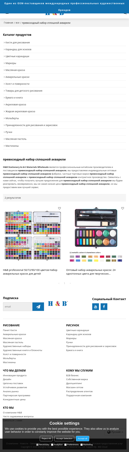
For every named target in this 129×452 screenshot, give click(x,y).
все (17, 22)
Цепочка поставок (13, 383)
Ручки (69, 342)
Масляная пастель (13, 342)
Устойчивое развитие (15, 387)
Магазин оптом (74, 387)
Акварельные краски (14, 334)
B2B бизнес (72, 375)
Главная (8, 22)
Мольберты (9, 358)
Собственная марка (77, 379)
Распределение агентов (79, 391)
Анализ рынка (11, 391)
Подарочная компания (78, 395)
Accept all (82, 438)
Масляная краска (12, 338)
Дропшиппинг (74, 383)
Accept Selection (64, 438)
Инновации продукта (15, 375)
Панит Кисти (10, 330)
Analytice (57, 444)
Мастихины (9, 362)
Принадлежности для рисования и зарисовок (91, 346)
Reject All (46, 438)
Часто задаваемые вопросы (18, 416)
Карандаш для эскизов (78, 334)
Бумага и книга (74, 350)
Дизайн (7, 379)
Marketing (86, 444)
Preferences (71, 444)
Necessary (42, 444)
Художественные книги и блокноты (22, 350)
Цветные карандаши (77, 330)
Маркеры (71, 338)
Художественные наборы (17, 346)
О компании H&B (12, 412)
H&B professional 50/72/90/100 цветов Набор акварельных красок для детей (30, 271)
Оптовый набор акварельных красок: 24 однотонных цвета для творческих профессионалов (91, 272)
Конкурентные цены (14, 399)
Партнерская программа (16, 395)
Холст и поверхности (14, 354)
